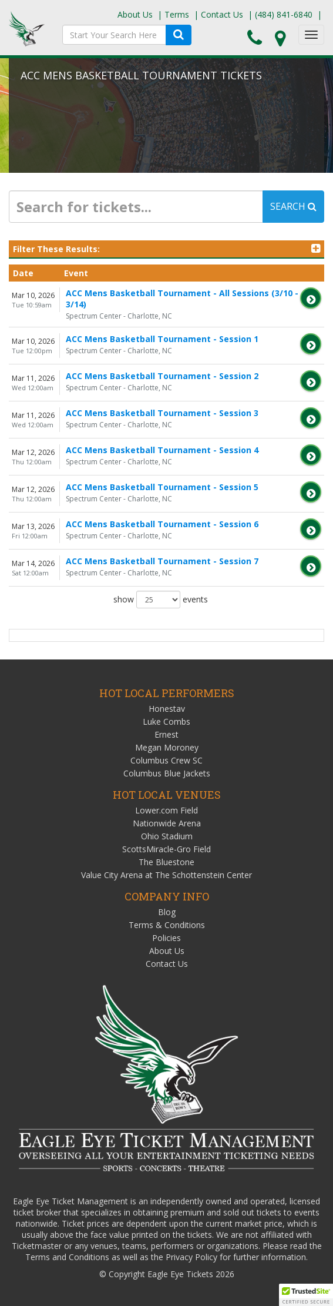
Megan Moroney (167, 747)
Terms (176, 14)
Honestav (167, 708)
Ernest (166, 734)
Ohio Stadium (167, 836)
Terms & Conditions (167, 924)
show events (160, 599)
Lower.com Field (166, 810)
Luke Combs (166, 721)
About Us (135, 14)
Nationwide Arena (167, 823)
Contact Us (222, 14)
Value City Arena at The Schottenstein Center (166, 874)
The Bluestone (166, 862)
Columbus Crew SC (166, 760)
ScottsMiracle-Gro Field (166, 849)
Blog (167, 911)
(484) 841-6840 (283, 14)
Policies (166, 937)
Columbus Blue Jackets (166, 773)
